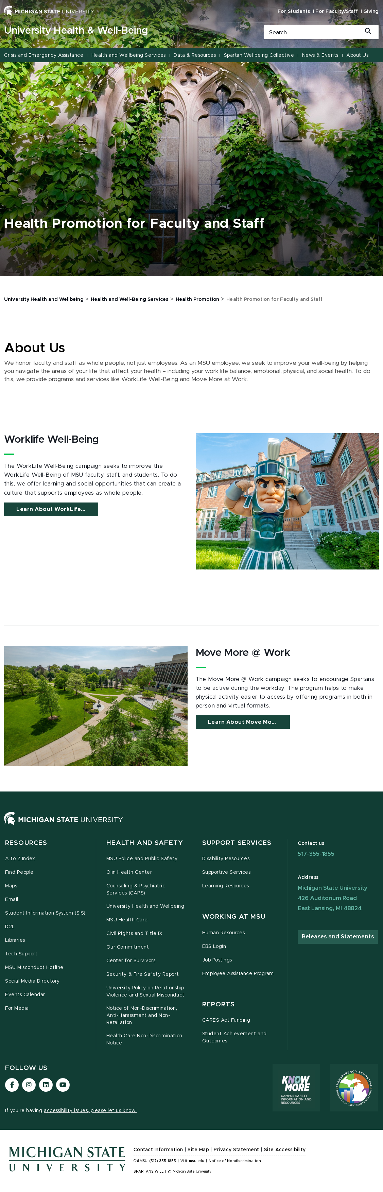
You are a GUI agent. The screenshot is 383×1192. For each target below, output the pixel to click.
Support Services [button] (237, 843)
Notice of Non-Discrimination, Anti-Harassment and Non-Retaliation (141, 1015)
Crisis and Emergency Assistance (43, 55)
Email (11, 899)
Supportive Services (226, 872)
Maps (11, 886)
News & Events (320, 55)
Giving (371, 11)
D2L (10, 926)
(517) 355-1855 (162, 1161)
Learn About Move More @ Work (249, 722)
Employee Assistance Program (238, 973)
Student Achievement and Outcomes (234, 1037)
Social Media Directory (32, 981)
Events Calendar (25, 994)
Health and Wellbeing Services (128, 55)
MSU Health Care (127, 920)
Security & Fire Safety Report (142, 974)
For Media (17, 1008)
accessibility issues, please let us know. (90, 1110)
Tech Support (21, 954)
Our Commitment (127, 947)
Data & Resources (195, 55)
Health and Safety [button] (144, 843)
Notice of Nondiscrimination (235, 1161)
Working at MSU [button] (234, 917)
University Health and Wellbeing (145, 906)
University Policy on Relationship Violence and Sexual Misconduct (145, 992)
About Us (357, 55)
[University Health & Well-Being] (127, 31)
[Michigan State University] (49, 10)
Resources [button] (26, 843)
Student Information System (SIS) (45, 913)
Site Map (198, 1149)
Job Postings (217, 960)
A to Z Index (20, 858)
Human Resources (223, 933)
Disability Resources (226, 858)
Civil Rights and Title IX (134, 933)
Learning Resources (225, 886)
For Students (294, 11)
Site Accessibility (285, 1149)
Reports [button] (218, 1004)
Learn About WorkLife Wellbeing (57, 509)
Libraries (15, 940)
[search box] (321, 32)
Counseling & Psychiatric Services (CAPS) (136, 890)
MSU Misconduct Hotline (34, 967)
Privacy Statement (236, 1149)
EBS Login (214, 946)
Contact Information (158, 1149)
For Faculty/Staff (336, 11)
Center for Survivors (131, 960)
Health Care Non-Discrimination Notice (144, 1039)
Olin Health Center (129, 872)
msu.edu (197, 1161)
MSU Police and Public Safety (142, 858)
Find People (19, 872)
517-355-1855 (316, 854)
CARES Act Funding (226, 1020)
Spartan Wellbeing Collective (259, 55)
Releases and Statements (338, 936)
